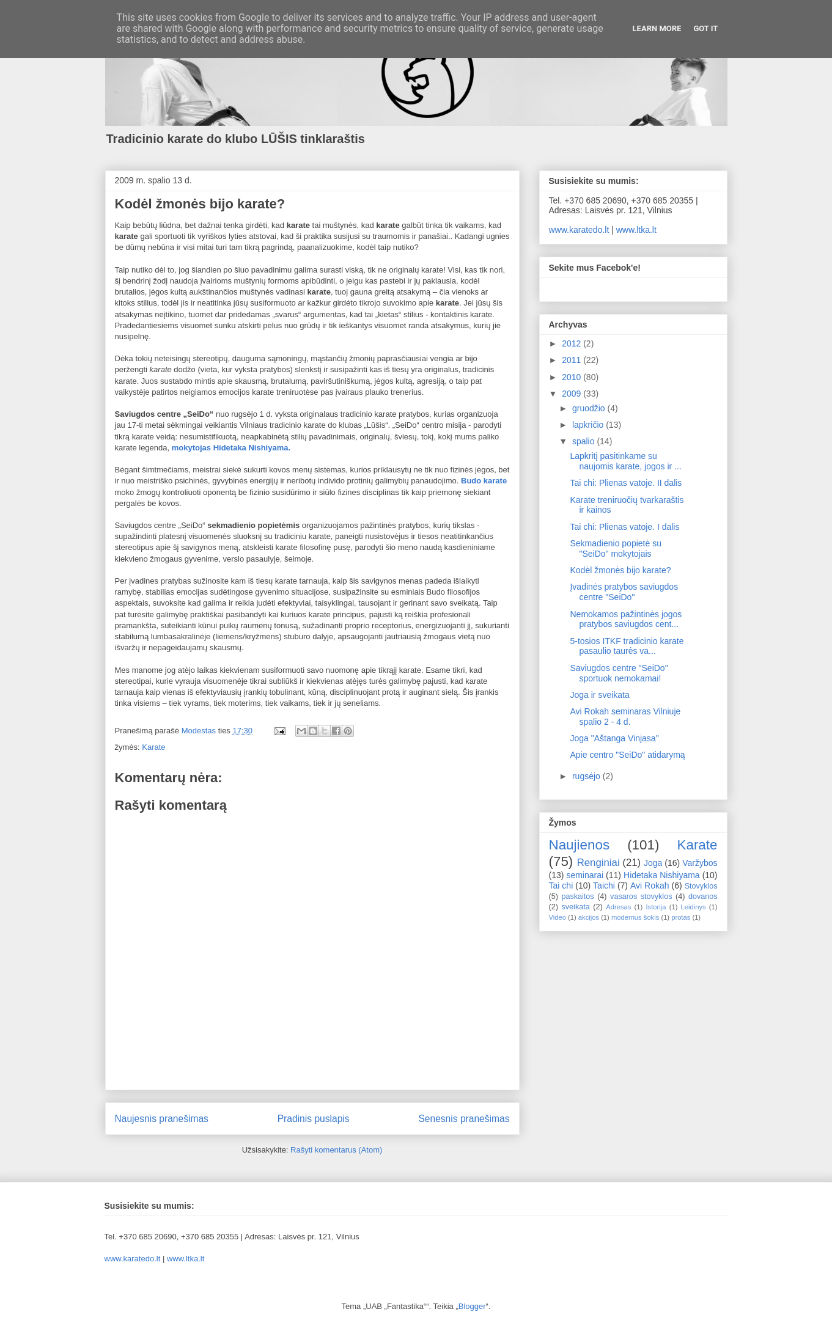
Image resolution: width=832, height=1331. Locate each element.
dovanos (703, 896)
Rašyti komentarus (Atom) (336, 1149)
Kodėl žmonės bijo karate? (620, 570)
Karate (153, 747)
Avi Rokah (649, 885)
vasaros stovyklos (641, 896)
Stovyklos (701, 886)
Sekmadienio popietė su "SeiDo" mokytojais (615, 548)
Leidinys (693, 907)
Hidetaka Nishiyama (662, 875)
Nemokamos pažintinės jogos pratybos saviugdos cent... (626, 619)
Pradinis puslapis (314, 1118)
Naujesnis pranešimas (161, 1118)
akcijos (588, 917)
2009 (572, 393)
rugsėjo (587, 776)
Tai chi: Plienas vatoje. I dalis (624, 527)
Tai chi (561, 885)
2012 (572, 343)
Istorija (656, 907)
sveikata (576, 907)
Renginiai (598, 862)
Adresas (618, 907)
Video (557, 917)
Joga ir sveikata (599, 695)
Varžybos (699, 863)
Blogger (472, 1306)
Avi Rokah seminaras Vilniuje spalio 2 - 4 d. (625, 716)
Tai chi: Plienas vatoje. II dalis (626, 483)
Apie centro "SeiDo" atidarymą (627, 755)
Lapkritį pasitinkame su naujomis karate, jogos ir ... (625, 461)
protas (680, 917)
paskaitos (577, 896)
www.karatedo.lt (579, 230)
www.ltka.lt (636, 230)
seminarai (584, 875)
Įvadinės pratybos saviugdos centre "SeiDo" (624, 592)
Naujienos (579, 845)
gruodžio (590, 408)
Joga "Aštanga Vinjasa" (614, 738)
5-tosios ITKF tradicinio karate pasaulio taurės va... (626, 646)
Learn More (657, 28)
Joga (653, 863)
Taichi (604, 885)
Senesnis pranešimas (463, 1118)
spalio (584, 441)
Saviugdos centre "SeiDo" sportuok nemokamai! (619, 673)
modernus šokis (635, 917)
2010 (572, 377)
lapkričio (589, 425)
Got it (705, 28)
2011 (572, 360)
